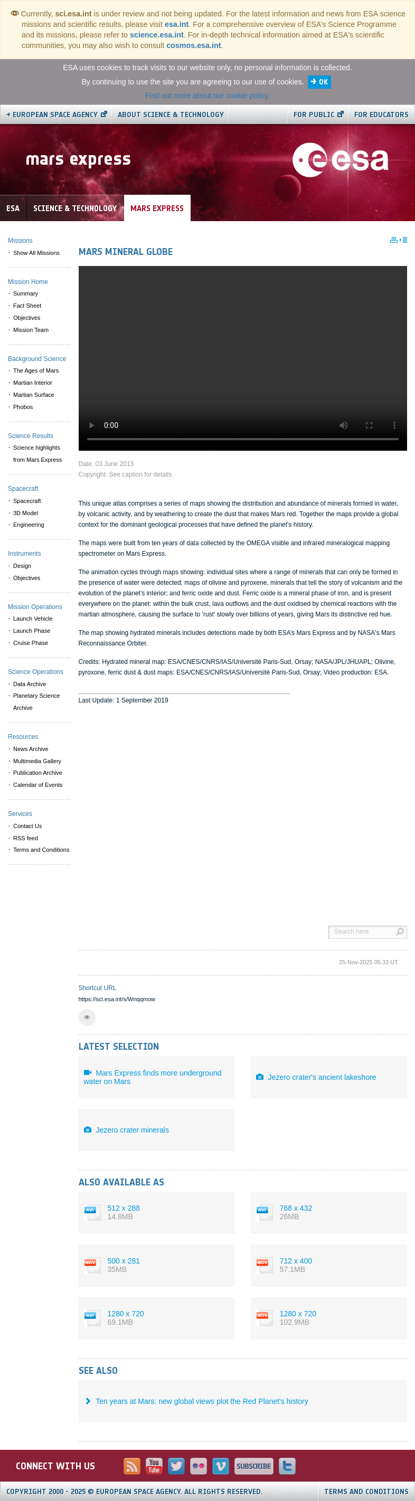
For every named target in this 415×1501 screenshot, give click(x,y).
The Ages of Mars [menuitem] (36, 370)
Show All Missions (36, 253)
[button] (87, 1017)
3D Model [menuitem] (25, 513)
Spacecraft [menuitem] (27, 501)
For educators (381, 114)
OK (323, 82)
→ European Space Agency (52, 114)
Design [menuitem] (22, 566)
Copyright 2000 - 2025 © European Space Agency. (134, 1491)
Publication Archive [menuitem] (37, 773)
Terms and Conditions (366, 1491)
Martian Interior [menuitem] (32, 382)
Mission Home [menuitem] (28, 282)
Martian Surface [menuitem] (33, 395)
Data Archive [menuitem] (29, 684)
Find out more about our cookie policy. (207, 95)
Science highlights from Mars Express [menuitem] (37, 453)
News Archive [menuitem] (31, 749)
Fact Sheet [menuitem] (27, 305)
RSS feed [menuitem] (25, 838)
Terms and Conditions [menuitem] (41, 850)
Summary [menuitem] (25, 293)
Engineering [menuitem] (28, 524)
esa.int (176, 24)
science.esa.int (157, 35)
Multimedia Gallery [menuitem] (37, 761)
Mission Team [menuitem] (31, 330)
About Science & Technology (171, 114)
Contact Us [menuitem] (27, 826)
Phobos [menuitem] (23, 407)
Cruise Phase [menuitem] (30, 643)
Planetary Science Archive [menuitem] (36, 701)
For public (314, 114)
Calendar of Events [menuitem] (38, 785)
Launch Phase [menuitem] (31, 631)
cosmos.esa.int (193, 45)
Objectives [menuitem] (26, 318)
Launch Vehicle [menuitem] (33, 618)
